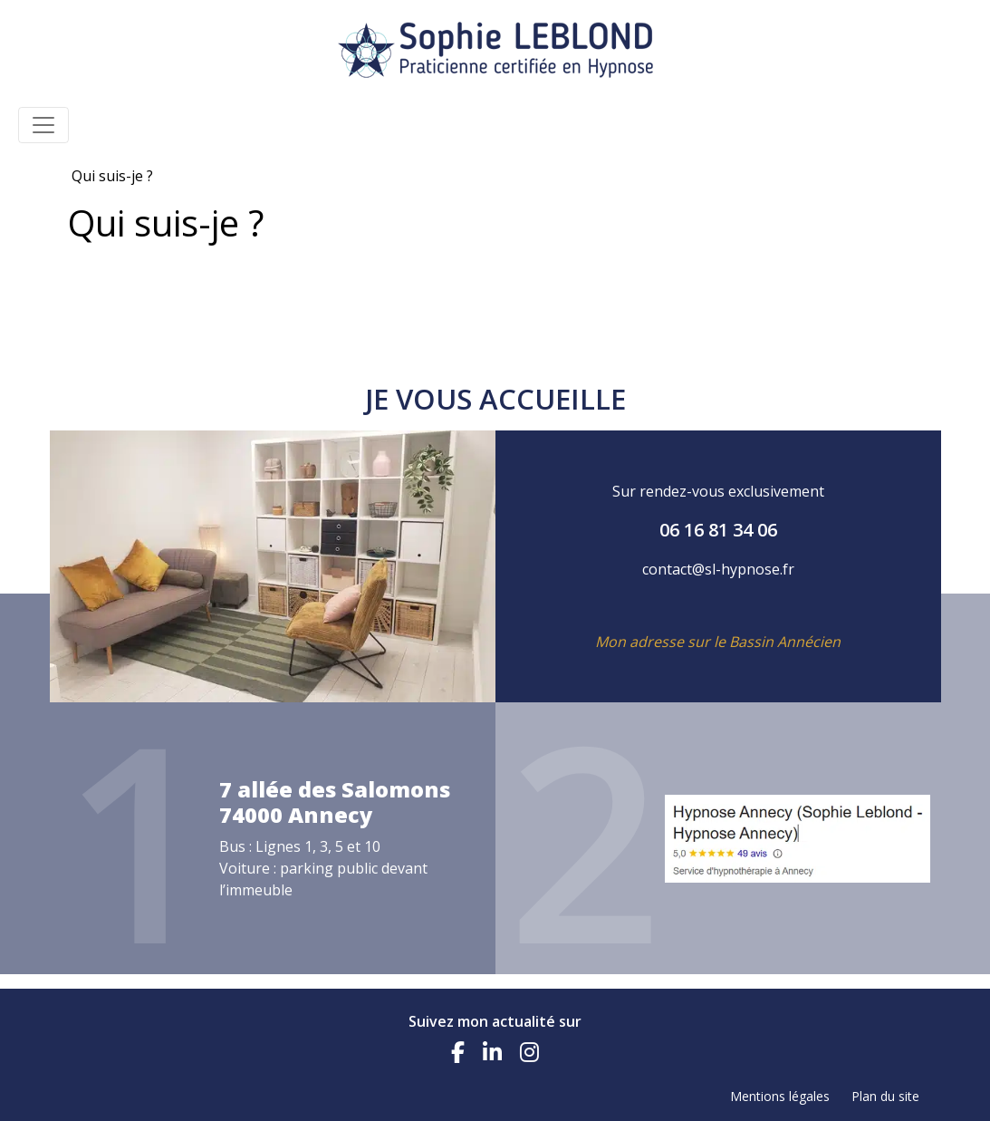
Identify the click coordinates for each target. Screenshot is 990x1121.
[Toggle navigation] (43, 125)
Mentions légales (780, 1096)
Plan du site (885, 1096)
